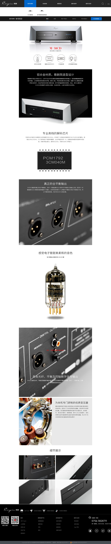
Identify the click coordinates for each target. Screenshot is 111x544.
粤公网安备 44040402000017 (78, 542)
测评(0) (74, 18)
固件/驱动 (76, 524)
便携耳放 (40, 524)
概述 (47, 18)
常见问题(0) (84, 18)
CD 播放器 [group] (30, 12)
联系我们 (22, 533)
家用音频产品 (59, 518)
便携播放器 (41, 521)
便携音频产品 (41, 518)
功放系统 (45, 3)
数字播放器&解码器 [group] (42, 12)
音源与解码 (30, 3)
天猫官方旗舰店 (50, 510)
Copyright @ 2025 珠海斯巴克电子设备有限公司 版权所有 (36, 542)
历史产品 (22, 530)
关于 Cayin (23, 521)
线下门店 (27, 510)
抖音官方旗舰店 (63, 510)
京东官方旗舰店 (38, 510)
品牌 (21, 518)
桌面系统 (59, 3)
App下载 (76, 527)
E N (108, 4)
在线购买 (98, 18)
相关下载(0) (64, 18)
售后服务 (76, 521)
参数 (55, 18)
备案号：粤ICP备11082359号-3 (60, 542)
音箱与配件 (74, 3)
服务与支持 (88, 3)
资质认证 (22, 527)
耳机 (39, 527)
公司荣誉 (22, 524)
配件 (39, 530)
